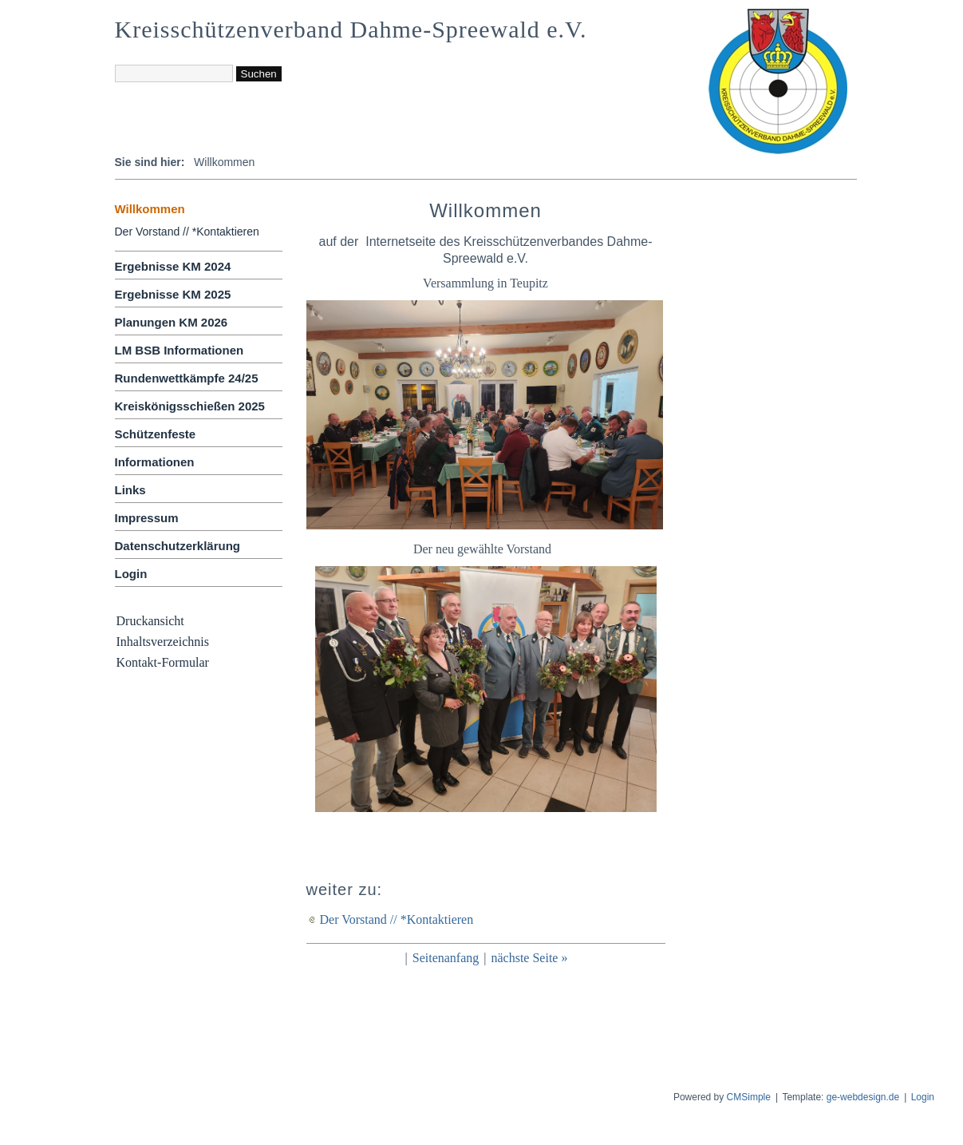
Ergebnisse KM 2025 (173, 294)
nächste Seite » (529, 958)
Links (130, 490)
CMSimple (749, 1097)
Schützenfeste (155, 434)
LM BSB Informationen (179, 350)
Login (131, 573)
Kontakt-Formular (162, 662)
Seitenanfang (446, 958)
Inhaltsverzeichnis (162, 641)
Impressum (147, 518)
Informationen (155, 462)
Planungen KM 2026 (171, 322)
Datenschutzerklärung (178, 546)
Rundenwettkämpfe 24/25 (187, 378)
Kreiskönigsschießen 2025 (190, 406)
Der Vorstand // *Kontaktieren (187, 231)
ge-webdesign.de (863, 1097)
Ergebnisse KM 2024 (173, 266)
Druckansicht (150, 621)
